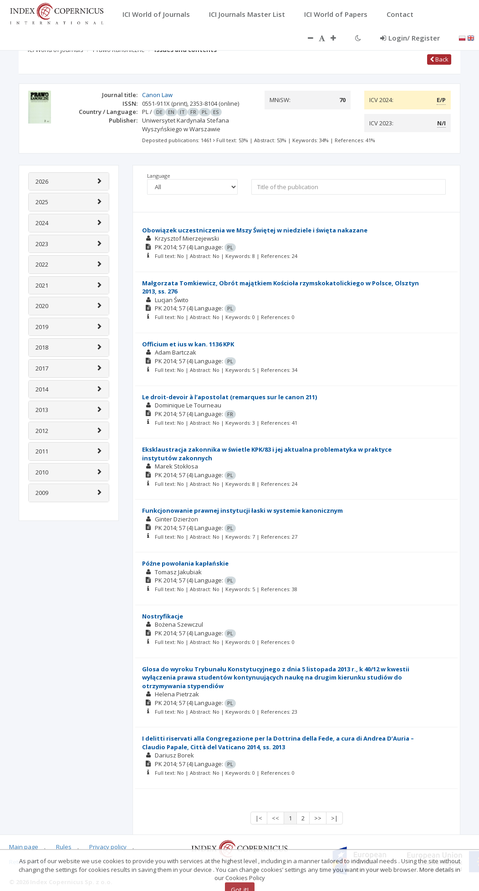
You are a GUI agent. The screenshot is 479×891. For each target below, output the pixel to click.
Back (439, 59)
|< (258, 818)
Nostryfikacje (162, 616)
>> (317, 818)
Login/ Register (410, 37)
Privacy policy (108, 847)
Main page (23, 847)
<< (275, 818)
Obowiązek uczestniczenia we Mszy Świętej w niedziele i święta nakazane (254, 230)
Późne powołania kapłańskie (185, 563)
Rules (63, 847)
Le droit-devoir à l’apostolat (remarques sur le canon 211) (229, 397)
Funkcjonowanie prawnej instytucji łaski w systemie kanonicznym (242, 510)
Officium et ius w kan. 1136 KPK (188, 344)
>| (334, 818)
